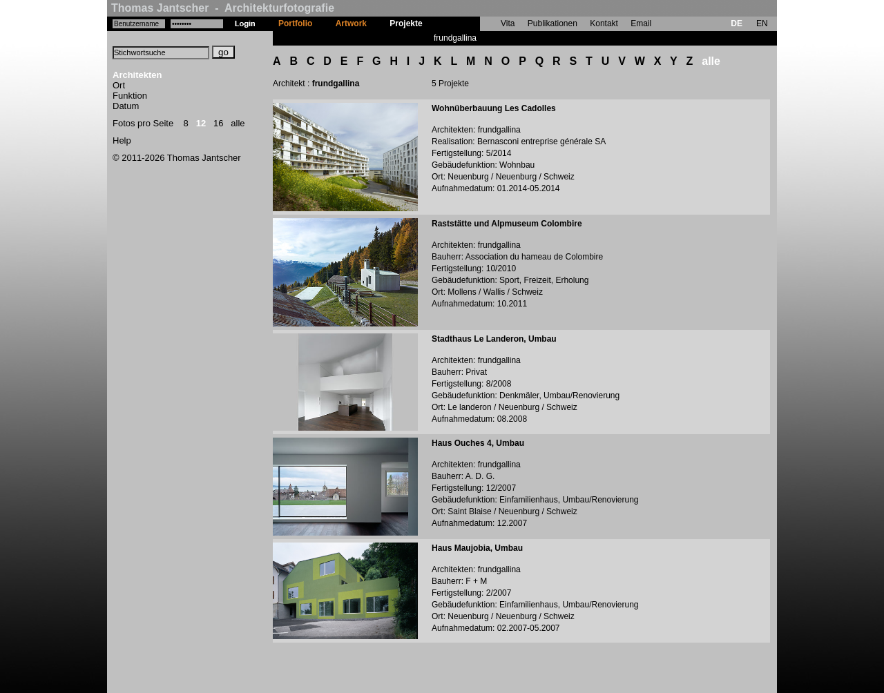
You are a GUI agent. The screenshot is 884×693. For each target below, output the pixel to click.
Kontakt (604, 23)
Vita (508, 23)
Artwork (351, 23)
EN (762, 23)
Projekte (406, 23)
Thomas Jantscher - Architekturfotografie (222, 8)
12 (201, 123)
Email (641, 23)
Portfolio (295, 23)
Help (122, 140)
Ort (119, 85)
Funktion (130, 95)
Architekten (137, 75)
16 (218, 123)
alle (237, 123)
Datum (126, 106)
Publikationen (552, 23)
